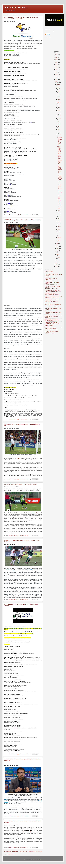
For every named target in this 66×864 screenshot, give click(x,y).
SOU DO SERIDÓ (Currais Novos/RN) (52, 320)
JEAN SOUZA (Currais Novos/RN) (51, 310)
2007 (56, 54)
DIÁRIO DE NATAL (48, 326)
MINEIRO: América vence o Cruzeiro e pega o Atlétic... (59, 177)
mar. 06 (59, 102)
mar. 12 (59, 115)
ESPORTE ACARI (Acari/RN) (50, 293)
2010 (56, 59)
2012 (56, 62)
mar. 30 (59, 237)
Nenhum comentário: (24, 214)
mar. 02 (59, 91)
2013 (56, 64)
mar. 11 (59, 113)
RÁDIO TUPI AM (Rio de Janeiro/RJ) (52, 294)
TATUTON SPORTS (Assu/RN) (51, 322)
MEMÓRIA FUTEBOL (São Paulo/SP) (52, 297)
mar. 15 (59, 123)
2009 (56, 57)
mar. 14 (59, 121)
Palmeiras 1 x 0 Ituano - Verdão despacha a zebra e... (59, 169)
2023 (56, 81)
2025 (56, 264)
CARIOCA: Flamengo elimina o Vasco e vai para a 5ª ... (59, 194)
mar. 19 (59, 134)
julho (58, 248)
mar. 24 (59, 221)
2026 (56, 266)
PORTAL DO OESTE (49, 272)
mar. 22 (59, 215)
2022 (56, 79)
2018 (56, 72)
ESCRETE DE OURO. (16, 7)
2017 (56, 71)
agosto (58, 250)
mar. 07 (59, 104)
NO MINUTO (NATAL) (49, 325)
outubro (58, 254)
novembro (58, 257)
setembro (58, 251)
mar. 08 (59, 107)
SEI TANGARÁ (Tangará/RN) (50, 276)
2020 (56, 76)
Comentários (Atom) (12, 854)
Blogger (40, 859)
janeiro (58, 82)
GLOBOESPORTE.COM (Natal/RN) (51, 284)
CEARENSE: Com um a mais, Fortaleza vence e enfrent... (59, 185)
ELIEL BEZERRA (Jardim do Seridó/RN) (52, 323)
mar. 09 (59, 110)
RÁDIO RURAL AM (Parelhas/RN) (51, 301)
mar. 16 (59, 126)
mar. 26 (59, 226)
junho (58, 246)
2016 (56, 69)
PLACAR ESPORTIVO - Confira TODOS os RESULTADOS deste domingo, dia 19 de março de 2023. (21, 18)
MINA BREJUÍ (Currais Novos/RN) (51, 329)
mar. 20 (59, 210)
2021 (56, 77)
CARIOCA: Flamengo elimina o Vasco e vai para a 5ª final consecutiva (22, 219)
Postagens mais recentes (11, 851)
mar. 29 (59, 234)
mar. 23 (59, 218)
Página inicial (23, 851)
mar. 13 (59, 118)
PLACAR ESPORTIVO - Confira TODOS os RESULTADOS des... (59, 204)
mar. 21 (59, 212)
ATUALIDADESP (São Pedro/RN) (51, 288)
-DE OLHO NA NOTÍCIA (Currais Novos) (52, 290)
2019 (56, 74)
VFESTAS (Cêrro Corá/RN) (50, 333)
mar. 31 (59, 240)
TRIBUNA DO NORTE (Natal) (50, 328)
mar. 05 (59, 99)
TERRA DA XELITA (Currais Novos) (51, 319)
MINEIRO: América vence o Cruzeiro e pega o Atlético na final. (20, 484)
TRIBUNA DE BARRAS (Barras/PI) (51, 280)
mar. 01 (59, 88)
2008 (56, 55)
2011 (56, 61)
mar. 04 (59, 96)
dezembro (58, 259)
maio (58, 245)
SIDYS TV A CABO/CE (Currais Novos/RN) (53, 304)
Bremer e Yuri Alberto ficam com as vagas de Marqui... (59, 150)
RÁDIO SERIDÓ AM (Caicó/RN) (51, 303)
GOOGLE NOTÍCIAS (49, 271)
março (58, 87)
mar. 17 (59, 129)
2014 (56, 66)
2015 (56, 67)
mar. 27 (59, 229)
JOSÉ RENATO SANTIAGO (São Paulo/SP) (53, 296)
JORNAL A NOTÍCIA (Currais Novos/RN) (52, 315)
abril (57, 243)
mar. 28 (59, 232)
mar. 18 (59, 132)
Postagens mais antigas (35, 851)
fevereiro (58, 84)
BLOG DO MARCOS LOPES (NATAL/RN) (53, 291)
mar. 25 (59, 223)
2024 (56, 263)
